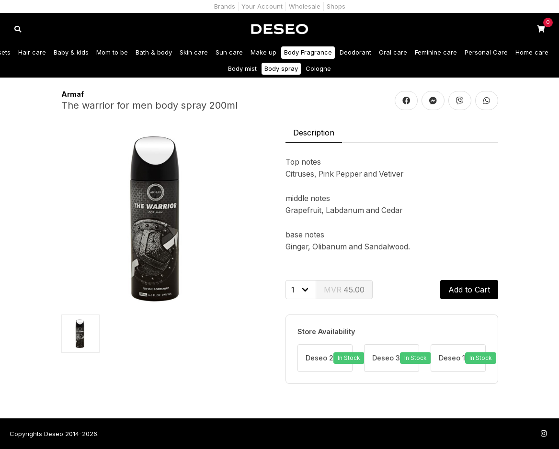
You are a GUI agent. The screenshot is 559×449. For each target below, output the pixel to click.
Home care (531, 52)
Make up (263, 52)
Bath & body (154, 52)
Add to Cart (469, 289)
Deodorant (355, 52)
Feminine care (436, 52)
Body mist (242, 68)
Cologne (318, 68)
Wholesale (304, 6)
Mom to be (112, 52)
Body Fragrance (308, 52)
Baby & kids (71, 52)
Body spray (281, 68)
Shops (336, 6)
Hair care (32, 52)
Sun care (229, 52)
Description (313, 132)
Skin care (194, 52)
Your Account (262, 6)
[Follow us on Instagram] (543, 433)
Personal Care (486, 52)
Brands (224, 6)
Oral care (393, 52)
